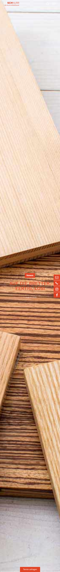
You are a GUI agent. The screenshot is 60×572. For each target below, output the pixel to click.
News (29, 275)
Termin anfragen (30, 569)
